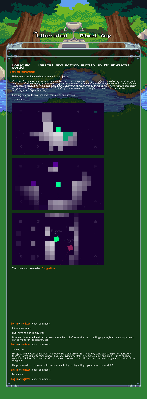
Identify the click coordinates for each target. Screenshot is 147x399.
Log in (14, 324)
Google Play (48, 269)
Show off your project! (22, 72)
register (25, 324)
